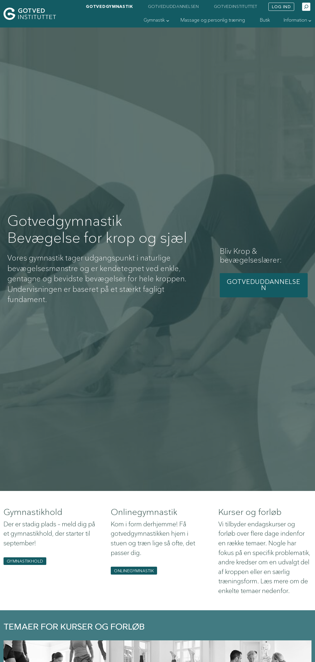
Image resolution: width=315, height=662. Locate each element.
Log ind (281, 6)
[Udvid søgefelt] (306, 7)
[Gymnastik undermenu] (167, 20)
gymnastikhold (25, 561)
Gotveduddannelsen (263, 285)
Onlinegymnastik (134, 570)
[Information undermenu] (309, 20)
